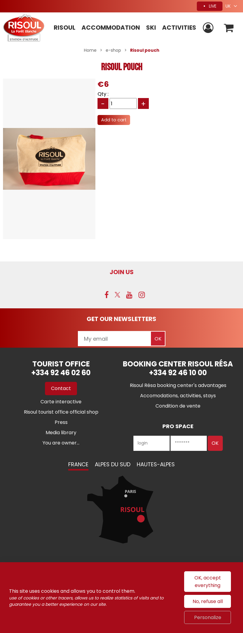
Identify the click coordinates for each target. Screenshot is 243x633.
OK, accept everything (207, 581)
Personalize (207, 617)
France (78, 464)
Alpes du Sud (112, 464)
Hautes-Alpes (156, 464)
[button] (229, 28)
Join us (122, 272)
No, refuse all (208, 601)
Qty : (103, 93)
